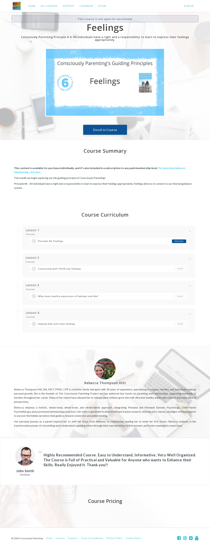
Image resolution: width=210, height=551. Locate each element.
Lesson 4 (32, 313)
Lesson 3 (32, 285)
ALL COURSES (48, 5)
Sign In (189, 5)
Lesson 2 (32, 257)
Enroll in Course (105, 130)
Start (180, 268)
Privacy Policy (114, 538)
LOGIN (101, 5)
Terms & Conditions (92, 538)
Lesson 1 (32, 230)
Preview (179, 241)
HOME (31, 5)
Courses (60, 538)
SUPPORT (67, 5)
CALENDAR (85, 5)
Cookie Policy (133, 538)
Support (73, 538)
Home (49, 538)
